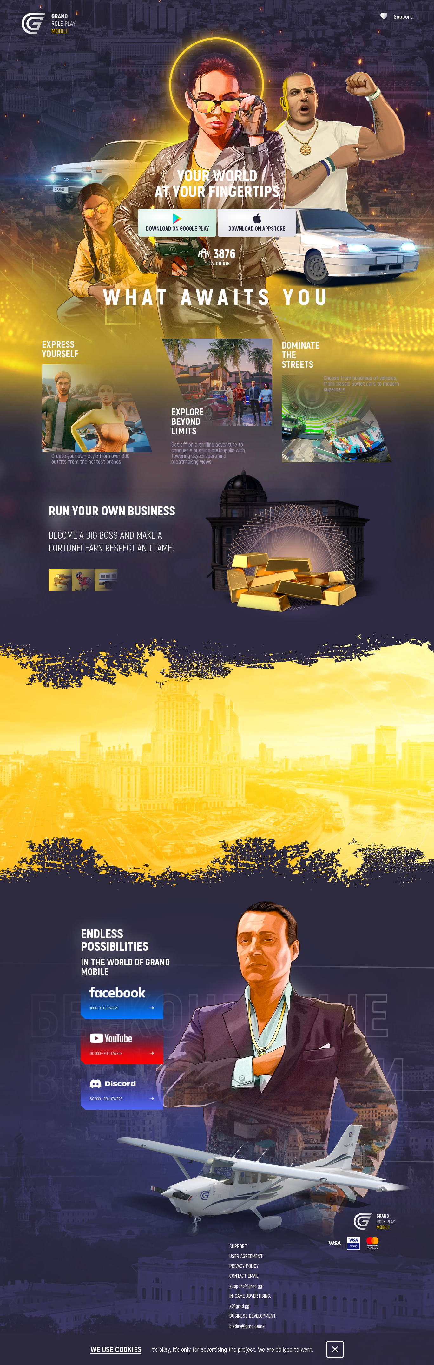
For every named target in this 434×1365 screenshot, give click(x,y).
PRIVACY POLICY (244, 1266)
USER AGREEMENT (246, 1256)
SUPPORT (238, 1246)
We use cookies (115, 1349)
